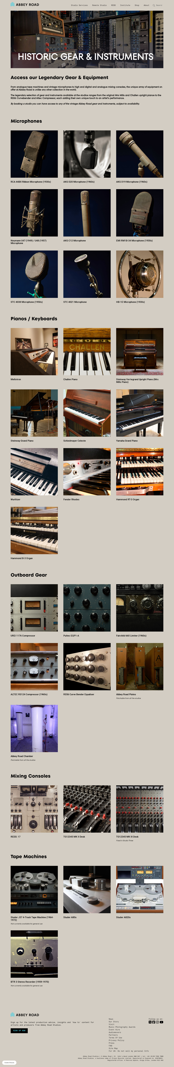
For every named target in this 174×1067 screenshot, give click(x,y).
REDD (113, 5)
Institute (125, 5)
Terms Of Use (115, 1038)
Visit (111, 1024)
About (146, 5)
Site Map (113, 1048)
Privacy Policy (116, 1040)
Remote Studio (99, 5)
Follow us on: (156, 1019)
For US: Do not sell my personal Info (129, 1051)
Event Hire (114, 1030)
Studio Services (79, 5)
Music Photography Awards (122, 1027)
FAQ (110, 1046)
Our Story (114, 1022)
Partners (113, 1035)
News (111, 1019)
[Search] (159, 5)
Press (111, 1043)
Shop (137, 5)
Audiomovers (115, 1032)
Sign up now (19, 1031)
